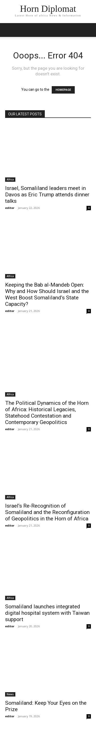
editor (9, 208)
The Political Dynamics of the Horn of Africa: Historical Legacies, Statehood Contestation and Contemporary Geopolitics (47, 412)
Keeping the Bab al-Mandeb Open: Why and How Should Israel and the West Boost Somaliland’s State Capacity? (47, 294)
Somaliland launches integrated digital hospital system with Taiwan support (47, 612)
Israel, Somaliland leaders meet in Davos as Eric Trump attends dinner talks (47, 194)
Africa (10, 179)
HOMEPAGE (63, 90)
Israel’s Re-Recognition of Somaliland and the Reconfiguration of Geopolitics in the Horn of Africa (47, 512)
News (10, 694)
